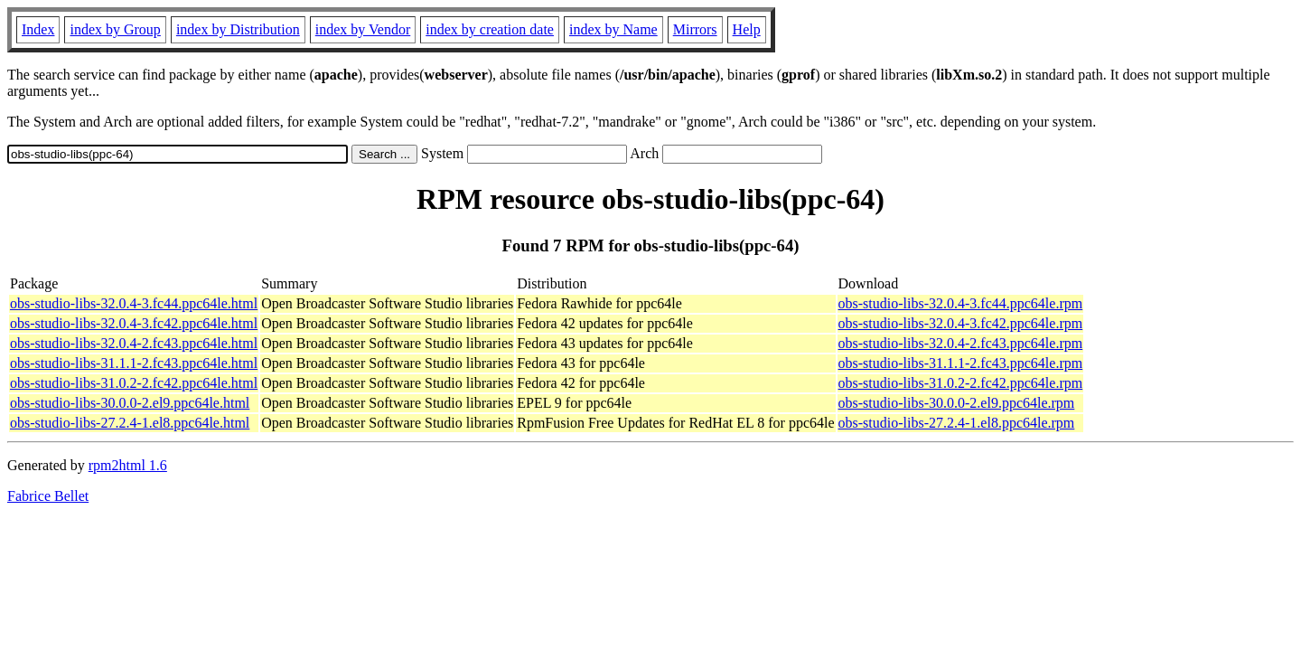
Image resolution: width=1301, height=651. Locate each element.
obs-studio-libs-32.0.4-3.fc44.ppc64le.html (133, 303)
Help (747, 29)
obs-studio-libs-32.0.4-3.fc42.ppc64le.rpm (960, 323)
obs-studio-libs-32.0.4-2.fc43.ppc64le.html (133, 343)
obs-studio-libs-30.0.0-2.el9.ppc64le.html (129, 402)
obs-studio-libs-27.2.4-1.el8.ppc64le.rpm (956, 422)
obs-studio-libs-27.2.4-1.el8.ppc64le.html (129, 422)
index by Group (115, 29)
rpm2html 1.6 (128, 465)
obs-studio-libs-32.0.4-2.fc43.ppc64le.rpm (960, 343)
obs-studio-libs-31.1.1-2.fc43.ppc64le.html (133, 363)
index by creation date (490, 29)
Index (38, 29)
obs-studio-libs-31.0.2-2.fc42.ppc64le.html (133, 383)
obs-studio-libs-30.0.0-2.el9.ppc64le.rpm (956, 402)
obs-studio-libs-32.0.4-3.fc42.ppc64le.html (133, 323)
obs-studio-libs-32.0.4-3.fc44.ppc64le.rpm (960, 303)
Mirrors (695, 29)
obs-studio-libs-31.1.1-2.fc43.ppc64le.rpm (960, 363)
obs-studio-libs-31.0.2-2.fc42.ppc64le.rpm (960, 383)
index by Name (613, 29)
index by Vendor (362, 29)
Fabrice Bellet (48, 496)
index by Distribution (238, 29)
